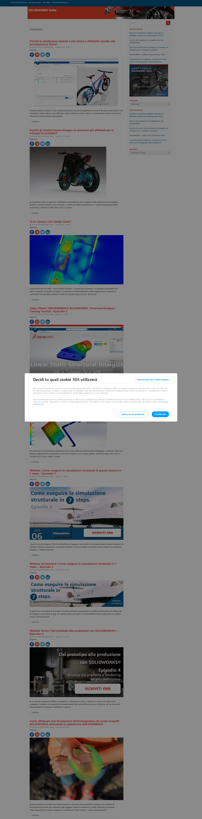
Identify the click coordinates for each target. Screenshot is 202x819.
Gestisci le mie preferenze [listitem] (132, 414)
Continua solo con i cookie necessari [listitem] (153, 380)
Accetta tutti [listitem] (160, 414)
